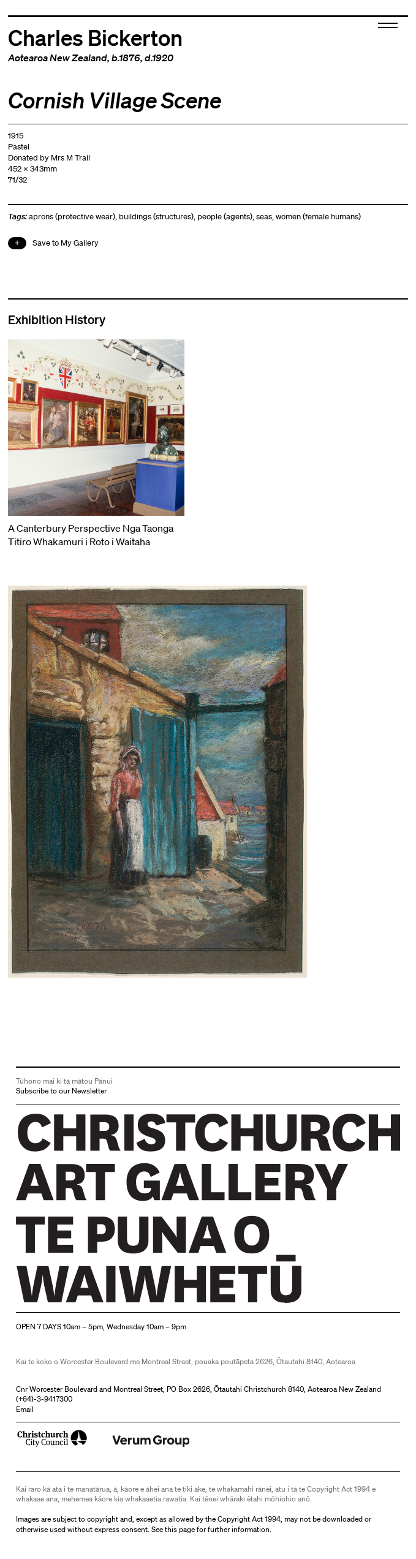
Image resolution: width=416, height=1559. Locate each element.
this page (180, 1529)
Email (25, 1409)
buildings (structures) (156, 216)
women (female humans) (318, 216)
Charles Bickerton (95, 37)
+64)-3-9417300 (45, 1399)
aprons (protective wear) (72, 216)
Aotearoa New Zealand (57, 57)
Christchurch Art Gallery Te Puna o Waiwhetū (89, 1302)
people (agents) (224, 216)
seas (264, 216)
